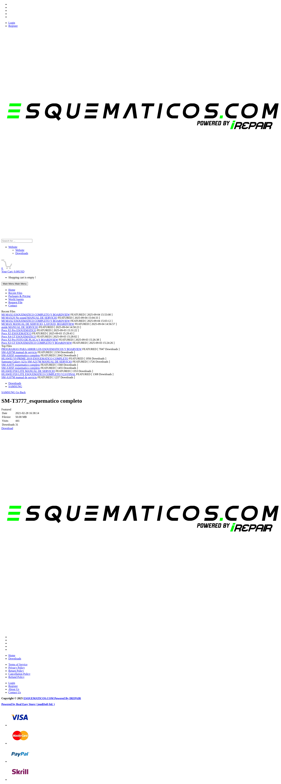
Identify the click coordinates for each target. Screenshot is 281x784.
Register (13, 25)
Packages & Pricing (19, 296)
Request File (15, 302)
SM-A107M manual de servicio (19, 377)
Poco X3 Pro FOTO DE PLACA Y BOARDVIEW (29, 339)
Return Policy (16, 670)
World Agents (16, 299)
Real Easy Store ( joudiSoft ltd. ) (35, 704)
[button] (2, 260)
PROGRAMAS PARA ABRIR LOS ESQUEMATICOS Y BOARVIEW (41, 349)
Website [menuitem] (19, 250)
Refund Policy (16, 677)
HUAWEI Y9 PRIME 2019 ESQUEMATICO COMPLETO (34, 358)
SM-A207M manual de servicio (19, 352)
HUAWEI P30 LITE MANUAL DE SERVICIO (28, 371)
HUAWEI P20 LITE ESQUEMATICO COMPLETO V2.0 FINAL (38, 374)
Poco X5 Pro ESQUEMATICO (18, 330)
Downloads (14, 383)
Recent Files (15, 292)
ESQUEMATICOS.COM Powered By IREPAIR (52, 698)
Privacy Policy (16, 667)
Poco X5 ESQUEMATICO (16, 333)
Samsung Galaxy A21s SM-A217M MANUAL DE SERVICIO (36, 361)
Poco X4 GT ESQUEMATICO (18, 336)
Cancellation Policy (19, 673)
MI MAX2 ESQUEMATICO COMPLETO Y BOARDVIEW (35, 320)
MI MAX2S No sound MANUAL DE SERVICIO (29, 317)
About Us (13, 689)
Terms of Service (17, 664)
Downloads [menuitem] (21, 253)
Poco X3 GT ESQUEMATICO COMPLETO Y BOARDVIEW (36, 342)
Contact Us (14, 692)
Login (11, 22)
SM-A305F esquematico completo (20, 367)
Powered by (8, 704)
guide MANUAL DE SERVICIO (19, 327)
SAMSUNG (15, 386)
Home (11, 289)
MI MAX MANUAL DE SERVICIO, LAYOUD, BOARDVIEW (37, 324)
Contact (12, 305)
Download (7, 428)
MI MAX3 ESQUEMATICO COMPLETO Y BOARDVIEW (35, 314)
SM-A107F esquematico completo (20, 364)
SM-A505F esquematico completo (20, 355)
